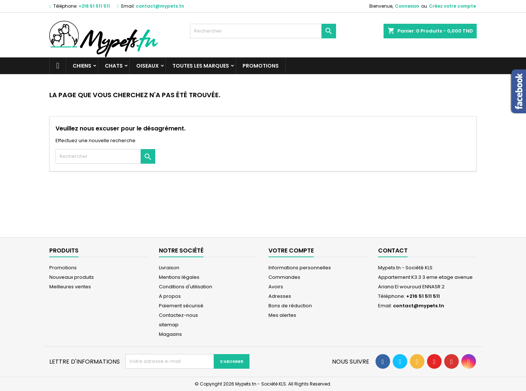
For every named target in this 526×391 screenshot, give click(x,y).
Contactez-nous (178, 315)
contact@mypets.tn (160, 6)
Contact (393, 250)
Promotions (261, 65)
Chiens (82, 65)
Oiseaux (147, 65)
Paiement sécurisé (181, 305)
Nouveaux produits (71, 277)
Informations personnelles (299, 267)
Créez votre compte (452, 6)
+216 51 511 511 (94, 6)
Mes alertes (282, 315)
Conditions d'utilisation (185, 286)
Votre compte (291, 250)
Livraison (169, 267)
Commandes (284, 277)
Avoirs (275, 286)
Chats (114, 65)
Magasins (170, 334)
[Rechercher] (263, 31)
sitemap (169, 324)
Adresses (279, 296)
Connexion (407, 6)
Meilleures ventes (70, 286)
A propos (170, 296)
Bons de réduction (290, 305)
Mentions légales (179, 277)
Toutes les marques (200, 65)
